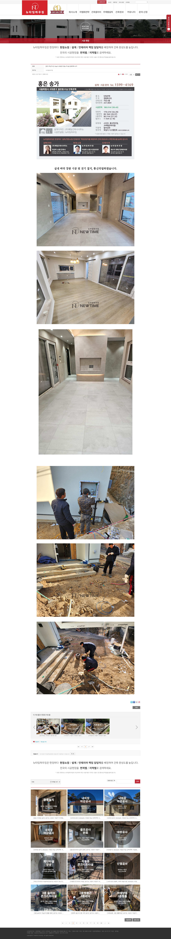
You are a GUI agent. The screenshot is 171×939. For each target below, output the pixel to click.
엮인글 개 (43, 742)
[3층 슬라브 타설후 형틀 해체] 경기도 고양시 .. (49, 913)
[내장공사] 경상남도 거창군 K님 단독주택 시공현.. (122, 850)
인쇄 (120, 74)
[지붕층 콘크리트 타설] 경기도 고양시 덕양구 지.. (85, 881)
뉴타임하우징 (49, 70)
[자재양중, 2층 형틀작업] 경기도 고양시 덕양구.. (122, 913)
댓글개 (37, 742)
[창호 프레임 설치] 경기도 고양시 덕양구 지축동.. (48, 818)
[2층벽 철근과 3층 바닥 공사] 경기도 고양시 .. (85, 913)
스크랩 (125, 74)
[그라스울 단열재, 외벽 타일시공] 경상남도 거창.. (122, 881)
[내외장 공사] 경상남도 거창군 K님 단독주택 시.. (85, 818)
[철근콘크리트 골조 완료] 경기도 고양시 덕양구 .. (85, 850)
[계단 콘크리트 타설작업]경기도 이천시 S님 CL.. (48, 881)
